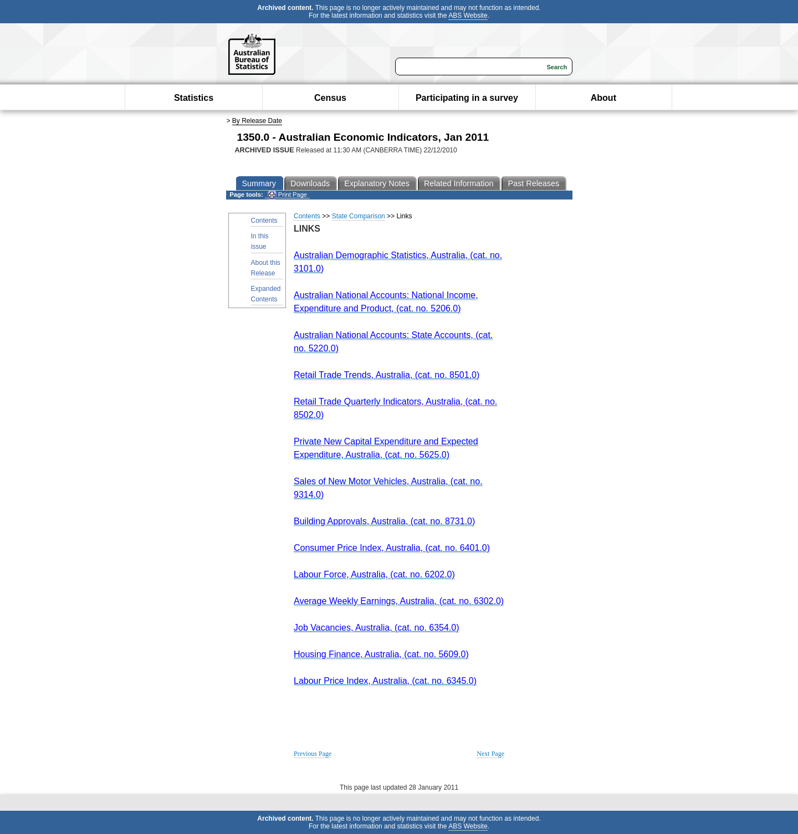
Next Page (490, 754)
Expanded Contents (266, 294)
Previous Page (312, 754)
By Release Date (257, 121)
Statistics (193, 98)
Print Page (287, 194)
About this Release (265, 268)
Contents (264, 220)
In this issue (260, 241)
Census (330, 98)
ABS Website (467, 15)
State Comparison (358, 216)
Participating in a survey (467, 98)
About (603, 98)
